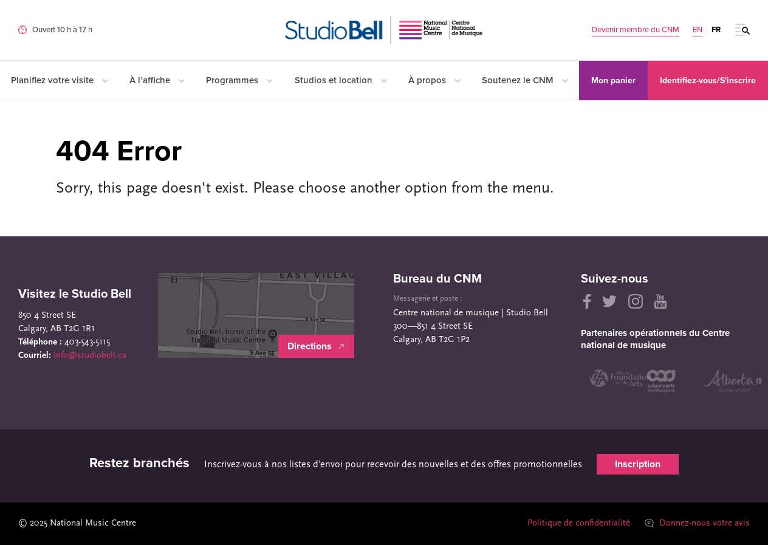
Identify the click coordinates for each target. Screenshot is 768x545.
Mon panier (613, 80)
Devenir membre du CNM (635, 30)
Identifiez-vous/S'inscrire (708, 80)
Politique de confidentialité (578, 523)
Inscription (637, 464)
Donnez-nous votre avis (697, 523)
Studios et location (341, 80)
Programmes (239, 80)
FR (716, 30)
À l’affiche (157, 80)
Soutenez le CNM (525, 80)
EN (697, 30)
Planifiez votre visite (59, 80)
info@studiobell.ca (89, 355)
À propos (434, 80)
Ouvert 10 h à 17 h (62, 30)
